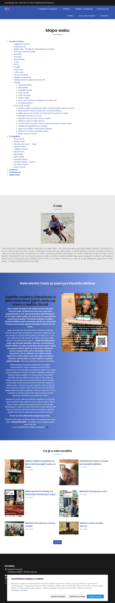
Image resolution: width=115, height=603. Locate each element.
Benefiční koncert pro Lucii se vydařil (34, 118)
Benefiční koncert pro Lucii (30, 115)
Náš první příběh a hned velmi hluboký (35, 128)
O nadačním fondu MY (48, 9)
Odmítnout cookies (77, 596)
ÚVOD (16, 64)
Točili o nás (18, 72)
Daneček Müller (25, 85)
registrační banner (22, 44)
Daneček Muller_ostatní (24, 162)
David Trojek (23, 98)
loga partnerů (20, 146)
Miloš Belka (23, 87)
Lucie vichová (19, 167)
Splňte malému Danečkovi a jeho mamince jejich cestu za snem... (46, 108)
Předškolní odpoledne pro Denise (32, 126)
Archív (57, 542)
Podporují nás (103, 9)
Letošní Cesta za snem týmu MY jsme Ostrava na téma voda (44, 123)
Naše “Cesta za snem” (28, 133)
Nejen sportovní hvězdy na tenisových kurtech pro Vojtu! (43, 113)
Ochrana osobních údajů (24, 51)
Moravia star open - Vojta (25, 144)
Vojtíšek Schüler (25, 90)
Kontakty (105, 15)
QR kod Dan (19, 151)
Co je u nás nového (87, 15)
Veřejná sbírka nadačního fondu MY (29, 80)
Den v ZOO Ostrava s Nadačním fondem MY (37, 100)
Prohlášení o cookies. (19, 590)
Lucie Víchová (24, 95)
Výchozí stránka (21, 75)
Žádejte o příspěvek (84, 9)
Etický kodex (19, 59)
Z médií (70, 15)
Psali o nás (18, 69)
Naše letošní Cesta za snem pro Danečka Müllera (40, 110)
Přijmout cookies (95, 596)
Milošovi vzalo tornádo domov (31, 121)
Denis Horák (23, 92)
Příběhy (67, 9)
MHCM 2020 (19, 157)
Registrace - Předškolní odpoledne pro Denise (34, 49)
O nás (16, 62)
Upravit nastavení (58, 596)
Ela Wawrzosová (25, 103)
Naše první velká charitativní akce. (33, 131)
